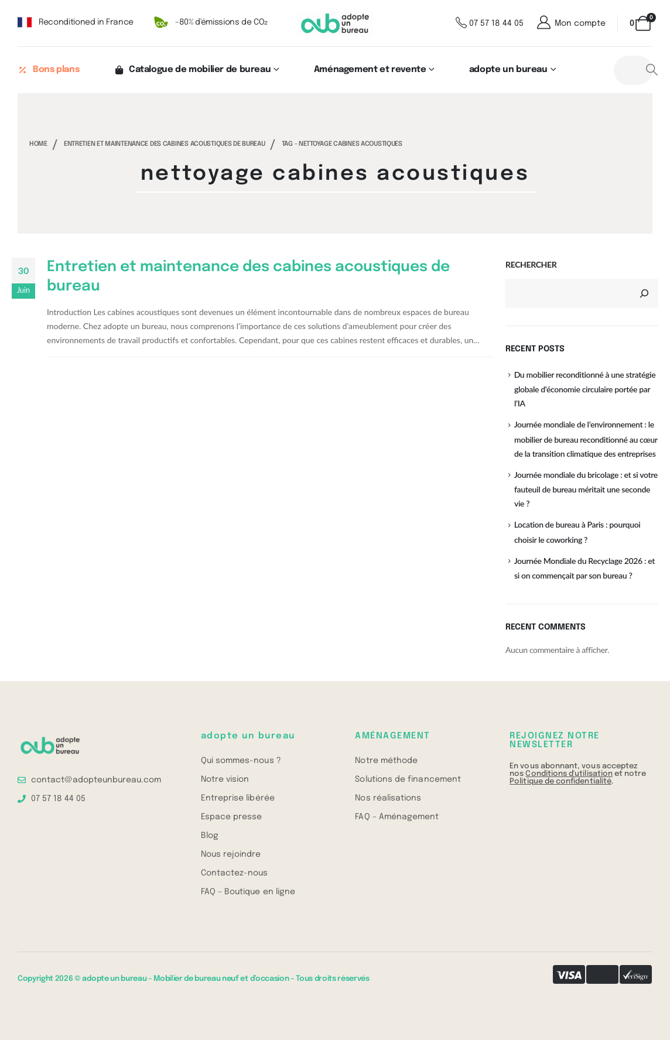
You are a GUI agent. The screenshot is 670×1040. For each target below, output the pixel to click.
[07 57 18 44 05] (490, 23)
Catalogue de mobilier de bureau (192, 69)
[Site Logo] (335, 23)
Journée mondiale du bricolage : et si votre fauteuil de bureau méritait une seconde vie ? (586, 489)
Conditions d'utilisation (569, 774)
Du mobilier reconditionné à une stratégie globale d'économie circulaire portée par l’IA (585, 389)
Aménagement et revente (370, 69)
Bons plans (48, 69)
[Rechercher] (644, 293)
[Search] (652, 70)
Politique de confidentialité (560, 781)
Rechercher (530, 264)
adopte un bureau (508, 69)
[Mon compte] (570, 23)
